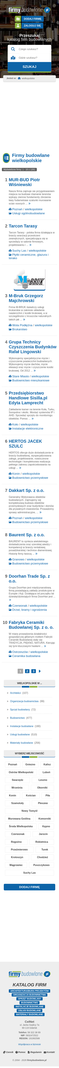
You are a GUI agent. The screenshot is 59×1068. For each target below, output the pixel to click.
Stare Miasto (20, 376)
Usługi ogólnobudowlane (28, 213)
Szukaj (30, 67)
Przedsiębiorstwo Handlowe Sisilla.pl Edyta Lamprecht (28, 398)
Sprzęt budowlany (20, 709)
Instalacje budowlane (22, 726)
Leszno (43, 780)
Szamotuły (17, 803)
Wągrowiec (16, 866)
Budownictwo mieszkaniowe (31, 380)
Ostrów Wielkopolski (21, 772)
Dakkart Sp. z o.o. (26, 490)
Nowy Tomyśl (30, 811)
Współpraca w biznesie (29, 1046)
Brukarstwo (19, 329)
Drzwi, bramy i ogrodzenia (29, 609)
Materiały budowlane (21, 742)
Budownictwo (17, 718)
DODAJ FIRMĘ (29, 888)
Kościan (31, 796)
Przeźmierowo (19, 850)
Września (16, 788)
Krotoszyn (17, 858)
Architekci (15, 693)
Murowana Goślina (19, 819)
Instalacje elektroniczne (27, 428)
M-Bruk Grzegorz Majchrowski (26, 298)
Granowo (18, 559)
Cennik (9, 1054)
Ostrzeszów (20, 652)
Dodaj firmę (32, 18)
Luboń (46, 772)
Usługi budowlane (20, 734)
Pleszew (43, 803)
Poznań (17, 209)
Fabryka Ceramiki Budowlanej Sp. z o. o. (31, 625)
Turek (44, 850)
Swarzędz (17, 780)
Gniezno (30, 764)
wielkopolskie (33, 209)
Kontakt (51, 1054)
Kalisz (47, 764)
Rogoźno (16, 843)
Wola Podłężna (22, 325)
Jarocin (43, 835)
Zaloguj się (32, 25)
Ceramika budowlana (26, 656)
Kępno (46, 827)
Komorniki (44, 819)
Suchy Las (19, 250)
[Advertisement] (29, 117)
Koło (15, 424)
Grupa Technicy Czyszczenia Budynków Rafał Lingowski (32, 347)
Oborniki (42, 788)
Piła (47, 796)
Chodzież (42, 858)
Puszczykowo (41, 866)
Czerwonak (19, 605)
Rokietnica (41, 843)
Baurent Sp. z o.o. (27, 535)
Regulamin (36, 1054)
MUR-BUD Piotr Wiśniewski (24, 182)
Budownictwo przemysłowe (30, 477)
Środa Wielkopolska (21, 827)
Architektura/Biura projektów (29, 992)
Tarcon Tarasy (23, 226)
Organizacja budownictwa (24, 701)
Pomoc (22, 1054)
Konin (16, 473)
